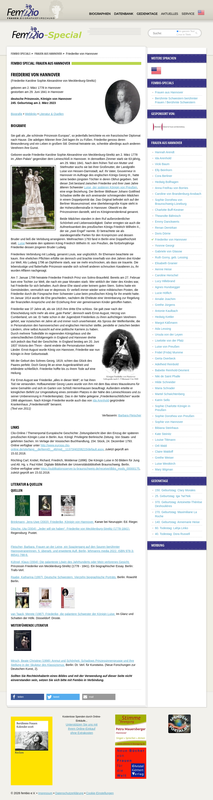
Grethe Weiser (164, 457)
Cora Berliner (163, 176)
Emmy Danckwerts (167, 221)
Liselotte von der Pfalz (169, 340)
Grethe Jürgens (165, 304)
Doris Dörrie (163, 233)
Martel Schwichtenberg (170, 394)
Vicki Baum (162, 164)
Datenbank (123, 14)
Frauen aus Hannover (48, 54)
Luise (21, 243)
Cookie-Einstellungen (100, 793)
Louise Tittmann (165, 439)
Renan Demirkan (166, 227)
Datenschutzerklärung (69, 793)
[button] (27, 697)
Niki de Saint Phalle (167, 376)
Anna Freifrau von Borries (171, 188)
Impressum (45, 793)
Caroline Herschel (166, 275)
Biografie (16, 114)
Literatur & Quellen (51, 114)
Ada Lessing (163, 328)
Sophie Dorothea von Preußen (174, 416)
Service (188, 14)
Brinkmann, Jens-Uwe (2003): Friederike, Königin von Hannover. (52, 521)
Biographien (99, 14)
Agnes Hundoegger (167, 287)
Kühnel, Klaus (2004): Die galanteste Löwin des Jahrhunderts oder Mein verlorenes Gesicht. (70, 562)
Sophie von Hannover (169, 421)
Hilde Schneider (165, 382)
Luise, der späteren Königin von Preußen (110, 187)
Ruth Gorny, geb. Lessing (171, 257)
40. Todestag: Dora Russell (172, 534)
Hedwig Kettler (164, 317)
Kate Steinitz (163, 434)
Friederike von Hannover (171, 239)
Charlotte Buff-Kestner (169, 209)
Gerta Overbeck (165, 358)
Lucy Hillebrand (165, 281)
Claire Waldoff (164, 451)
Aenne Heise (163, 269)
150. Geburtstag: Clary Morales (175, 490)
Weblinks (31, 114)
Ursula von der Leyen (169, 334)
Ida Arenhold (101, 400)
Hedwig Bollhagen (166, 182)
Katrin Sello (162, 400)
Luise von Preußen (167, 346)
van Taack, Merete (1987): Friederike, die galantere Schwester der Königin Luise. (63, 614)
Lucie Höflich (163, 293)
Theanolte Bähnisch (168, 215)
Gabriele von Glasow (168, 251)
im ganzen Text (185, 31)
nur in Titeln (184, 34)
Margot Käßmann (166, 322)
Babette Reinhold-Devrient (172, 370)
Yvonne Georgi (164, 245)
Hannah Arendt (164, 152)
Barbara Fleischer (129, 415)
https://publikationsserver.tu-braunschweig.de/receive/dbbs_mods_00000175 (90, 468)
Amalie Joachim (165, 299)
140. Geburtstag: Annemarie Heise (177, 522)
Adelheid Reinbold (167, 364)
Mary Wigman (164, 469)
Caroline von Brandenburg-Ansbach (178, 193)
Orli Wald (161, 445)
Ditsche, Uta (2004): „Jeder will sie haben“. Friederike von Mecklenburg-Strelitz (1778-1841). (70, 528)
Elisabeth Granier (166, 263)
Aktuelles (169, 14)
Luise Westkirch (165, 463)
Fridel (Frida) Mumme (169, 352)
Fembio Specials (20, 54)
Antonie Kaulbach (166, 310)
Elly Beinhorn (163, 170)
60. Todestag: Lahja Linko (171, 528)
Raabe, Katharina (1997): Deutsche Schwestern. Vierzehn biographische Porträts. (63, 577)
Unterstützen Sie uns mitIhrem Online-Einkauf (82, 728)
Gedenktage (147, 14)
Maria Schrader (165, 388)
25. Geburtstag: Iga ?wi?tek (173, 496)
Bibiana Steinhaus (166, 428)
